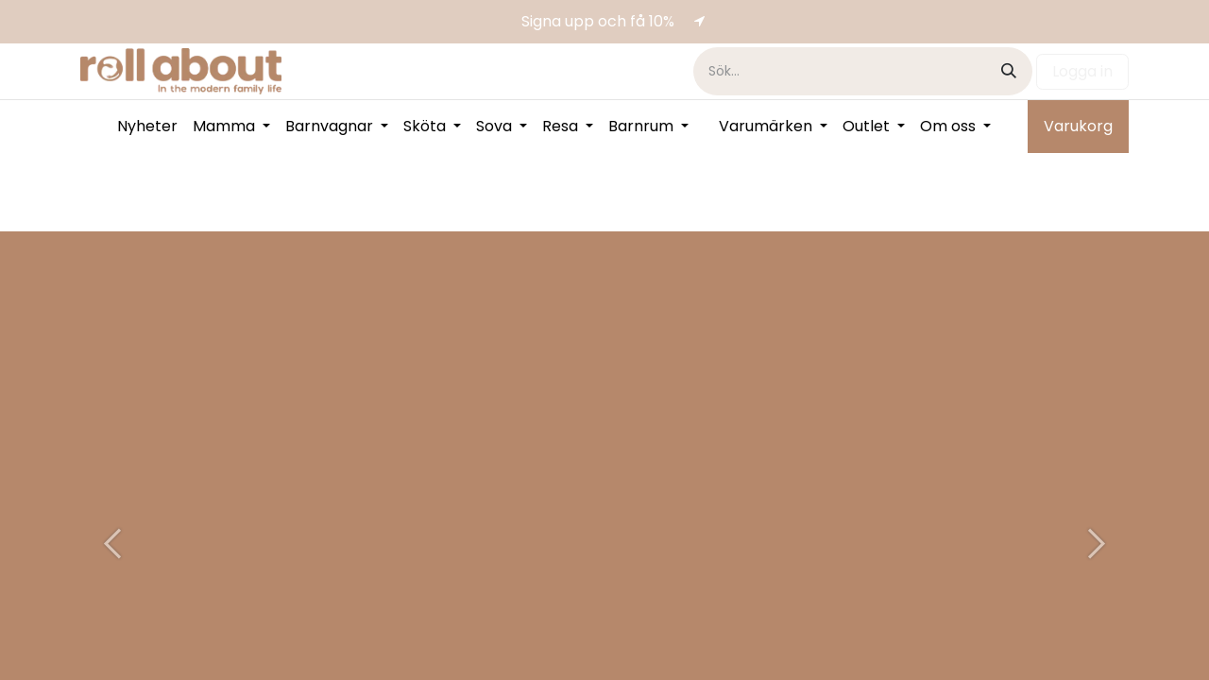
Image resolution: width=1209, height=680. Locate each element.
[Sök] (1008, 71)
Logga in (1082, 71)
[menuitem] (147, 126)
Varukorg (1078, 126)
